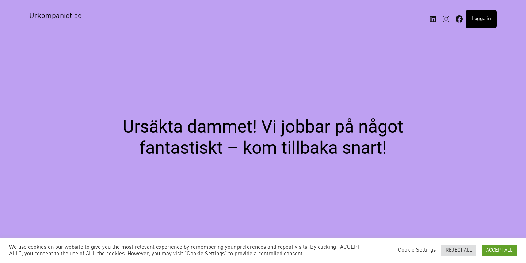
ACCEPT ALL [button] (499, 250)
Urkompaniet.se (55, 16)
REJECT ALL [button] (459, 250)
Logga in (481, 18)
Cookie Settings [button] (417, 250)
